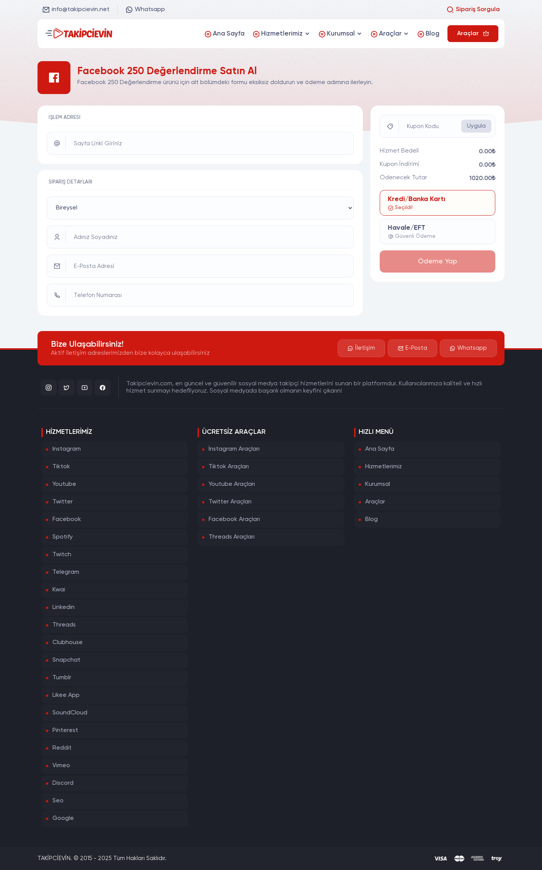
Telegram (65, 572)
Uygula (476, 126)
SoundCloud (69, 713)
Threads (64, 625)
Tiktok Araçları (229, 467)
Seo (58, 801)
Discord (62, 783)
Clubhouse (67, 643)
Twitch (61, 555)
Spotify (62, 537)
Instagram (66, 449)
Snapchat (66, 660)
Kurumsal (377, 484)
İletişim (361, 348)
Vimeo (61, 766)
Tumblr (61, 678)
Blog (371, 519)
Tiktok (61, 467)
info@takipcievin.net (75, 9)
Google (63, 818)
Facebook (66, 519)
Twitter (62, 502)
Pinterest (65, 730)
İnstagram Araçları (234, 449)
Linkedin (63, 607)
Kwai (58, 590)
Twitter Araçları (230, 502)
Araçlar (375, 502)
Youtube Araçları (232, 484)
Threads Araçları (232, 537)
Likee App (66, 695)
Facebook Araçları (234, 519)
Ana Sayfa (379, 449)
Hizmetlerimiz (383, 467)
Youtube (64, 484)
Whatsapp (145, 9)
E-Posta (412, 348)
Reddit (62, 748)
